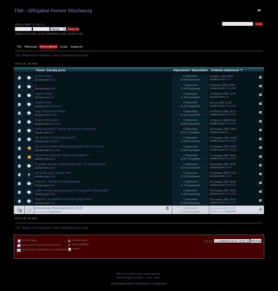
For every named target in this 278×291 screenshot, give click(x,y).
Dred (52, 79)
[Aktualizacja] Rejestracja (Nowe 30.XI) (59, 208)
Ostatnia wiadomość (227, 70)
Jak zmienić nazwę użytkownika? (55, 137)
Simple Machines (151, 273)
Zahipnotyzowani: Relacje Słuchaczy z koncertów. (65, 128)
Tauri (52, 158)
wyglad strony (43, 93)
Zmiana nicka (43, 76)
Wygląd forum (43, 102)
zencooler (55, 150)
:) (36, 85)
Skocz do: (208, 241)
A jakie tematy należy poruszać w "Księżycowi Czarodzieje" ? (72, 190)
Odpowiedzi (181, 70)
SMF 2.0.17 (122, 273)
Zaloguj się (38, 24)
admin (53, 88)
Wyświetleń (200, 70)
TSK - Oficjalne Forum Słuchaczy (53, 10)
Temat (40, 70)
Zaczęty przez (56, 70)
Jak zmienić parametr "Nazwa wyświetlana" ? (62, 155)
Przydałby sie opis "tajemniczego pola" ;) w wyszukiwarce (70, 164)
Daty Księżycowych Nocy (50, 111)
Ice (227, 96)
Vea (52, 97)
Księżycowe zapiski (47, 120)
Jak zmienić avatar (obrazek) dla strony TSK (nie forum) (69, 146)
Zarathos (54, 141)
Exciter (53, 115)
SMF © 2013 (136, 273)
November (231, 88)
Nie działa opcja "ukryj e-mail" (53, 172)
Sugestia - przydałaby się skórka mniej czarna (63, 199)
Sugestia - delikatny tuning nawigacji (57, 181)
